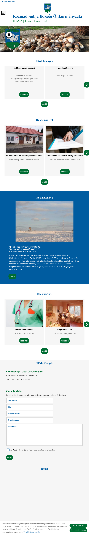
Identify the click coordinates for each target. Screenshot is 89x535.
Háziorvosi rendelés (24, 325)
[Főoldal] (47, 8)
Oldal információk (19, 517)
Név (13, 395)
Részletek (24, 93)
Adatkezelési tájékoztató (39, 517)
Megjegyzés (13, 408)
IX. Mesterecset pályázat (24, 67)
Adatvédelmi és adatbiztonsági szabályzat (64, 154)
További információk (32, 532)
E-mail (51, 401)
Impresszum (57, 517)
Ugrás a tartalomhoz (9, 1)
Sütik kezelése (71, 517)
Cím (48, 395)
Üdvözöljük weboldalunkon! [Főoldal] (48, 18)
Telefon (15, 401)
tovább (44, 103)
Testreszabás (78, 526)
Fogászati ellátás (64, 325)
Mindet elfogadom (78, 530)
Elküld (10, 439)
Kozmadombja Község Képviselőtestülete (24, 153)
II (9, 34)
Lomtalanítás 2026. (64, 67)
